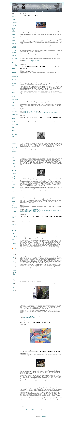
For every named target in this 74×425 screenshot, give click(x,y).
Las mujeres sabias (40, 112)
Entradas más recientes (24, 414)
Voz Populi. (13, 186)
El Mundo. (13, 184)
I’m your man (25, 317)
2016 (14, 257)
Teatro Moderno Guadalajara (53, 112)
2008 (14, 267)
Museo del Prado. (14, 215)
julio (13, 279)
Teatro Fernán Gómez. (14, 85)
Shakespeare (36, 410)
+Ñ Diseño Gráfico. (15, 224)
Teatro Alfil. (13, 106)
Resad (13, 105)
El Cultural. (13, 166)
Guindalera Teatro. (14, 112)
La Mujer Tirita (14, 230)
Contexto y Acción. (15, 162)
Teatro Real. (14, 109)
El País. (13, 183)
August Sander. (14, 19)
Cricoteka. (13, 102)
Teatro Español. (14, 111)
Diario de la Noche (30, 61)
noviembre (14, 272)
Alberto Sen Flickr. (14, 68)
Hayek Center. (14, 142)
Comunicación (25, 61)
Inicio (42, 414)
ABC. (12, 181)
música (33, 317)
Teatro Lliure (48, 410)
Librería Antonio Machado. (14, 135)
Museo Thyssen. (14, 207)
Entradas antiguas (58, 414)
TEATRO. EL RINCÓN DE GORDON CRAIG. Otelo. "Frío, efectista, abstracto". (40, 351)
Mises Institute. (14, 143)
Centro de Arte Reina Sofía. (14, 217)
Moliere (45, 112)
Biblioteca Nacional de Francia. (15, 213)
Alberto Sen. (14, 72)
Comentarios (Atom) (43, 416)
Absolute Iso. (14, 25)
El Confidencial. (14, 178)
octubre (14, 274)
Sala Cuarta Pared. (15, 114)
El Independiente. (14, 156)
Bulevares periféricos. (13, 92)
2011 (14, 263)
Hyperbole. (13, 160)
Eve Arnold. (13, 40)
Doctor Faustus (36, 210)
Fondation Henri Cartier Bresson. (14, 65)
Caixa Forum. (14, 201)
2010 (14, 265)
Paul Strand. (14, 37)
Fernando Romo (25, 112)
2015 (14, 258)
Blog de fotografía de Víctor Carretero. (15, 70)
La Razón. (13, 180)
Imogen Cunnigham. (14, 63)
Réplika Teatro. (14, 83)
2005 (14, 290)
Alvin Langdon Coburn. (14, 51)
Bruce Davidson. (14, 22)
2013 (14, 261)
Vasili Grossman (39, 211)
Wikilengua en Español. (14, 203)
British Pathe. (14, 191)
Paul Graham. (14, 16)
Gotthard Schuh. (14, 58)
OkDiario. (13, 157)
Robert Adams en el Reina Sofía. (15, 47)
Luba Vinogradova (53, 210)
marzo (14, 284)
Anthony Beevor (31, 210)
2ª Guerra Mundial (25, 210)
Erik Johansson (14, 52)
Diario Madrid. (14, 194)
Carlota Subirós (25, 410)
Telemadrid (51, 61)
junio (13, 280)
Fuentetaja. (13, 136)
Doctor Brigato (15, 248)
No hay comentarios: (36, 60)
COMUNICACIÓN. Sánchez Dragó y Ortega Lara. (33, 15)
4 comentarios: (35, 316)
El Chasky (13, 227)
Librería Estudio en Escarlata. (15, 125)
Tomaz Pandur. (14, 79)
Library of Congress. (13, 205)
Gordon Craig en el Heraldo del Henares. (15, 77)
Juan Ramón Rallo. (15, 147)
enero (14, 287)
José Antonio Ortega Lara (46, 61)
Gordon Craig (35, 112)
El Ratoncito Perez (15, 236)
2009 (14, 266)
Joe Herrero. (14, 34)
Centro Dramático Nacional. (14, 87)
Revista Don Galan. (15, 99)
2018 (14, 254)
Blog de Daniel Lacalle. (14, 149)
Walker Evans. (14, 55)
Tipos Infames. (14, 121)
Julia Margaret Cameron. (14, 31)
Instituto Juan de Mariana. (14, 151)
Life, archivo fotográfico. (14, 198)
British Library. (14, 211)
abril (13, 283)
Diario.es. (13, 174)
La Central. (13, 118)
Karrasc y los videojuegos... (14, 241)
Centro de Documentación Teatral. (14, 97)
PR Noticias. (14, 173)
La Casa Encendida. (13, 209)
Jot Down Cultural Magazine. (14, 168)
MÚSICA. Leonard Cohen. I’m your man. (30, 281)
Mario (13, 239)
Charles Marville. (14, 48)
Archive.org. (13, 196)
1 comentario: (35, 111)
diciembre (14, 270)
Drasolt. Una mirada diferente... (14, 244)
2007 (14, 269)
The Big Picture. (14, 193)
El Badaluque (14, 233)
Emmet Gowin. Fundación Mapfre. (15, 60)
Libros (49, 210)
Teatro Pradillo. (14, 108)
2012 (14, 262)
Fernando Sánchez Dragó (37, 61)
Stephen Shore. (14, 43)
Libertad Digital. (14, 187)
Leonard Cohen (29, 317)
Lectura (40, 210)
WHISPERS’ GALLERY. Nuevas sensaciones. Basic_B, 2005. (35, 322)
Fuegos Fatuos (30, 112)
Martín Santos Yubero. (14, 29)
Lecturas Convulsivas (45, 210)
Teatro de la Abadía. (13, 90)
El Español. (13, 163)
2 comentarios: (35, 209)
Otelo (33, 410)
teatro (47, 112)
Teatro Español (43, 410)
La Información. (14, 170)
